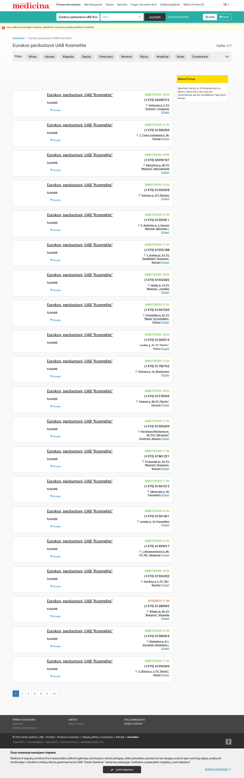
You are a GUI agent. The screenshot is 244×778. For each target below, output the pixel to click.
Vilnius (33, 56)
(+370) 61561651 (156, 516)
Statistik (120, 737)
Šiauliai (86, 56)
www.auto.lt (52, 742)
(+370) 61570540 (156, 396)
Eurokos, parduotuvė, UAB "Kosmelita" (80, 95)
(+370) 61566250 (156, 130)
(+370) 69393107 (156, 160)
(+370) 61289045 (156, 606)
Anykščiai (163, 56)
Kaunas (50, 56)
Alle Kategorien (93, 4)
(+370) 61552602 (156, 280)
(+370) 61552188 (156, 250)
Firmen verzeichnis (68, 4)
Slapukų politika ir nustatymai (97, 737)
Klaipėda (68, 56)
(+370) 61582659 (156, 636)
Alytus (144, 56)
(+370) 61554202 (156, 576)
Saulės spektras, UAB (32, 737)
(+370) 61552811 (156, 220)
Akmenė (126, 56)
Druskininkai (200, 56)
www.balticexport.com (92, 742)
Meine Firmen (194, 4)
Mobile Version (133, 723)
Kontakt (50, 737)
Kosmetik (52, 102)
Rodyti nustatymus (218, 769)
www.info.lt (19, 742)
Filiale (165, 112)
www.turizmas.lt (69, 742)
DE (227, 4)
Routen (55, 110)
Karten (110, 4)
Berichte (122, 4)
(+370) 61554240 (156, 666)
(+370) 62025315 (156, 100)
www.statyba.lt (35, 742)
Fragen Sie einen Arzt (144, 4)
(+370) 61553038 (156, 190)
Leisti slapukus (122, 769)
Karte (224, 17)
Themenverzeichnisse (24, 728)
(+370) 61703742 (156, 366)
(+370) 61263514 (156, 340)
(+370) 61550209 (156, 426)
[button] (227, 57)
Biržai (180, 56)
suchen (155, 17)
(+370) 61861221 (156, 456)
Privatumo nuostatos (68, 737)
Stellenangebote (170, 4)
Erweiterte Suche (178, 17)
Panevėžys (106, 56)
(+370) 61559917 (156, 546)
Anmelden (133, 737)
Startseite (18, 723)
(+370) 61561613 (156, 486)
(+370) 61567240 (156, 310)
